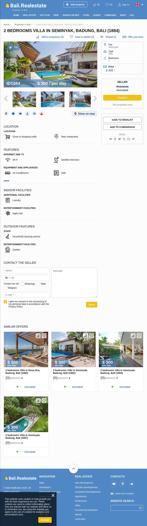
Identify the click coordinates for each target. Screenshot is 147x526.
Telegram (12, 286)
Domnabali (122, 90)
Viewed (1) (110, 37)
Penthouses (81, 500)
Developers (45, 486)
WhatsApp (30, 282)
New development (84, 482)
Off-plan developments (86, 486)
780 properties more (122, 104)
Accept (45, 520)
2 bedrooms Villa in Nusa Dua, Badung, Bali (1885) (22, 370)
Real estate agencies (49, 491)
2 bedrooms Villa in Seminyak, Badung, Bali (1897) (22, 435)
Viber (43, 282)
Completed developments (88, 491)
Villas (77, 504)
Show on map (86, 112)
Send (92, 303)
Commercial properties (86, 509)
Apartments (81, 495)
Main (41, 482)
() (98, 4)
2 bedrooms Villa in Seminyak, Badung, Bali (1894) (117, 370)
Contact (122, 97)
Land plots (80, 518)
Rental (78, 513)
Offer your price (135, 37)
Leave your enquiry (124, 492)
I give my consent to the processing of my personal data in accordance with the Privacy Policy (29, 303)
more (6, 179)
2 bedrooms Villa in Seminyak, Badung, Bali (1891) (70, 370)
